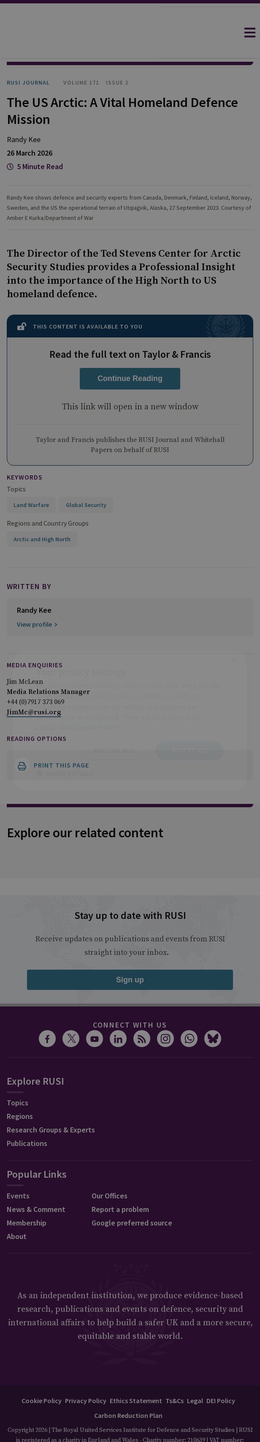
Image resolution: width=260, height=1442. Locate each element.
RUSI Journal (28, 59)
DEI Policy (220, 1377)
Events (18, 1172)
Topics (16, 465)
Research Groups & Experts (51, 1106)
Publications (27, 1119)
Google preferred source (132, 1199)
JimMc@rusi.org (34, 688)
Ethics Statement (136, 1377)
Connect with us (130, 1001)
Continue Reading (130, 355)
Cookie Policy (42, 1377)
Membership (26, 1199)
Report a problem (120, 1185)
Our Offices (109, 1172)
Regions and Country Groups (48, 499)
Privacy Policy (85, 1377)
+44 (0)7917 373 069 (35, 678)
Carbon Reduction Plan (128, 1391)
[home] (79, 32)
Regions (20, 1092)
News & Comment (36, 1185)
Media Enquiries (35, 641)
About (17, 1212)
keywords (25, 453)
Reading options (37, 714)
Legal (195, 1377)
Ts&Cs (174, 1377)
